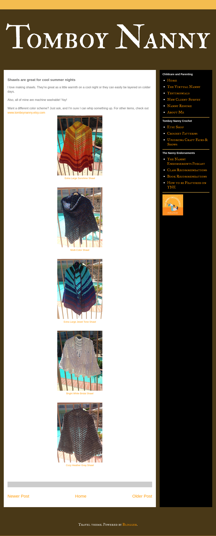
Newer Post (18, 496)
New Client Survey (183, 99)
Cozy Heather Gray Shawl (80, 465)
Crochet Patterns (182, 133)
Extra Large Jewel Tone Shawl (80, 321)
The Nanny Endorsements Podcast (186, 161)
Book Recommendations (187, 176)
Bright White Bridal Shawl (79, 393)
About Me (175, 112)
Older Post (142, 496)
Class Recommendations (187, 170)
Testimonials (178, 93)
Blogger (129, 524)
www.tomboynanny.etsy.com (26, 112)
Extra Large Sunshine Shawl (80, 178)
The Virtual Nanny (183, 86)
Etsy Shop (175, 127)
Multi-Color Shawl (79, 250)
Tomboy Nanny (108, 37)
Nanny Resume (179, 105)
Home (80, 496)
